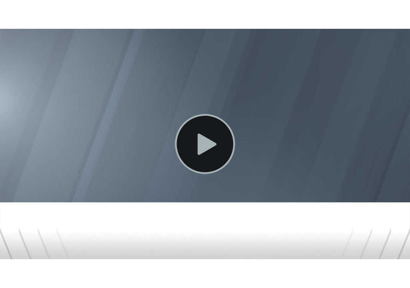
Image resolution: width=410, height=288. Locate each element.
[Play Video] (205, 144)
